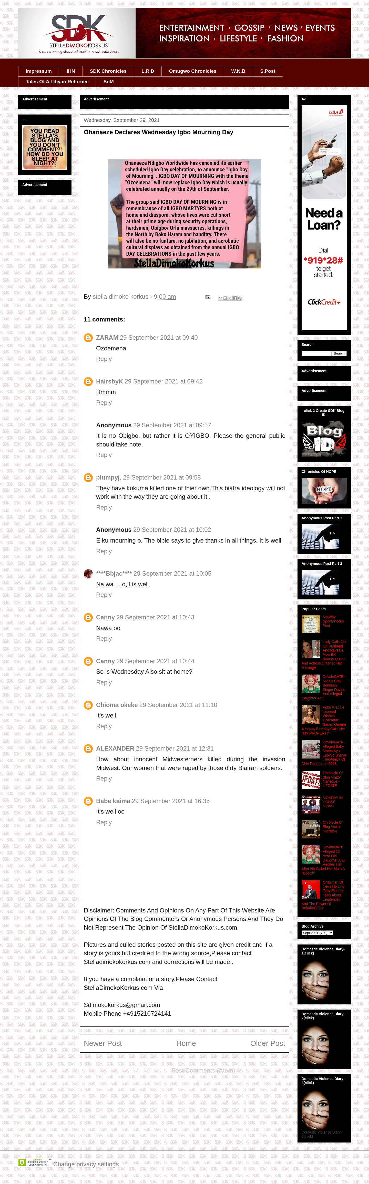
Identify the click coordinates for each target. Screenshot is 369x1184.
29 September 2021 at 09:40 (159, 337)
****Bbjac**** (114, 573)
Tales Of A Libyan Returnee (57, 81)
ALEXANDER (115, 748)
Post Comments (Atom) (203, 1070)
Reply (104, 358)
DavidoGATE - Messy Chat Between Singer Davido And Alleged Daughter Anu (324, 687)
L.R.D (147, 71)
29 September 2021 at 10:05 (172, 573)
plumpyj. (108, 477)
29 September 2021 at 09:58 (162, 477)
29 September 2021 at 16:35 (171, 800)
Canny (105, 617)
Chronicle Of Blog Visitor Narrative (333, 826)
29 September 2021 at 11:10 (178, 704)
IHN (71, 71)
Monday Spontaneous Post (333, 621)
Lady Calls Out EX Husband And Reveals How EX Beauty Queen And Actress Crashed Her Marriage (324, 655)
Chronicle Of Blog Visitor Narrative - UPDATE (333, 779)
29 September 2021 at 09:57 (172, 425)
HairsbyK (109, 381)
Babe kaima (113, 800)
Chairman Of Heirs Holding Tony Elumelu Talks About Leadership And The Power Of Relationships (323, 895)
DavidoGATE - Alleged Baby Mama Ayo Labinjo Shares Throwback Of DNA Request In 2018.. (324, 753)
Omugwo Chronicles (193, 71)
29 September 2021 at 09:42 (163, 381)
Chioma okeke (117, 704)
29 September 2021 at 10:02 (172, 529)
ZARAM (107, 337)
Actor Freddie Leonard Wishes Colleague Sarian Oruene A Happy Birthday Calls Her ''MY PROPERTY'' (324, 720)
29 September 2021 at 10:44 (155, 661)
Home (186, 1043)
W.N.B (238, 71)
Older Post (267, 1043)
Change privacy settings (86, 1164)
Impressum (39, 71)
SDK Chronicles (108, 71)
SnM (109, 81)
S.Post (267, 71)
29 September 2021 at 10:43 (155, 617)
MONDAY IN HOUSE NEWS (333, 802)
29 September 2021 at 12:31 (175, 748)
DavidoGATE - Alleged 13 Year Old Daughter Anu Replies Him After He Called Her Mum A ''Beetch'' (324, 860)
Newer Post (103, 1043)
